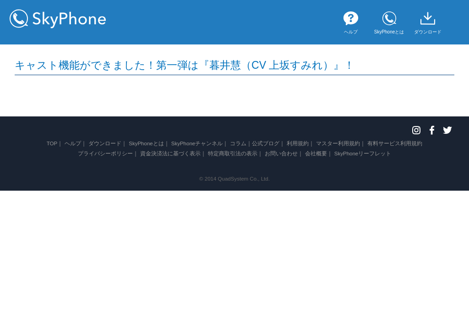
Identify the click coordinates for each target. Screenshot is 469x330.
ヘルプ (73, 143)
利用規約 (298, 143)
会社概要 (316, 153)
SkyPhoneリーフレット (363, 153)
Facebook (431, 130)
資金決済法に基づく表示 (170, 153)
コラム (238, 143)
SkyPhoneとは (146, 143)
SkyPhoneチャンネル (197, 143)
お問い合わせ (281, 153)
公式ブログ (265, 143)
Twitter (447, 130)
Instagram (416, 130)
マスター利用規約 (338, 143)
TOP (52, 143)
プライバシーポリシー (105, 153)
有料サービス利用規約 (394, 143)
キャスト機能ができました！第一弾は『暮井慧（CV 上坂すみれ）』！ (184, 65)
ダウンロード (104, 143)
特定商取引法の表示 (232, 153)
